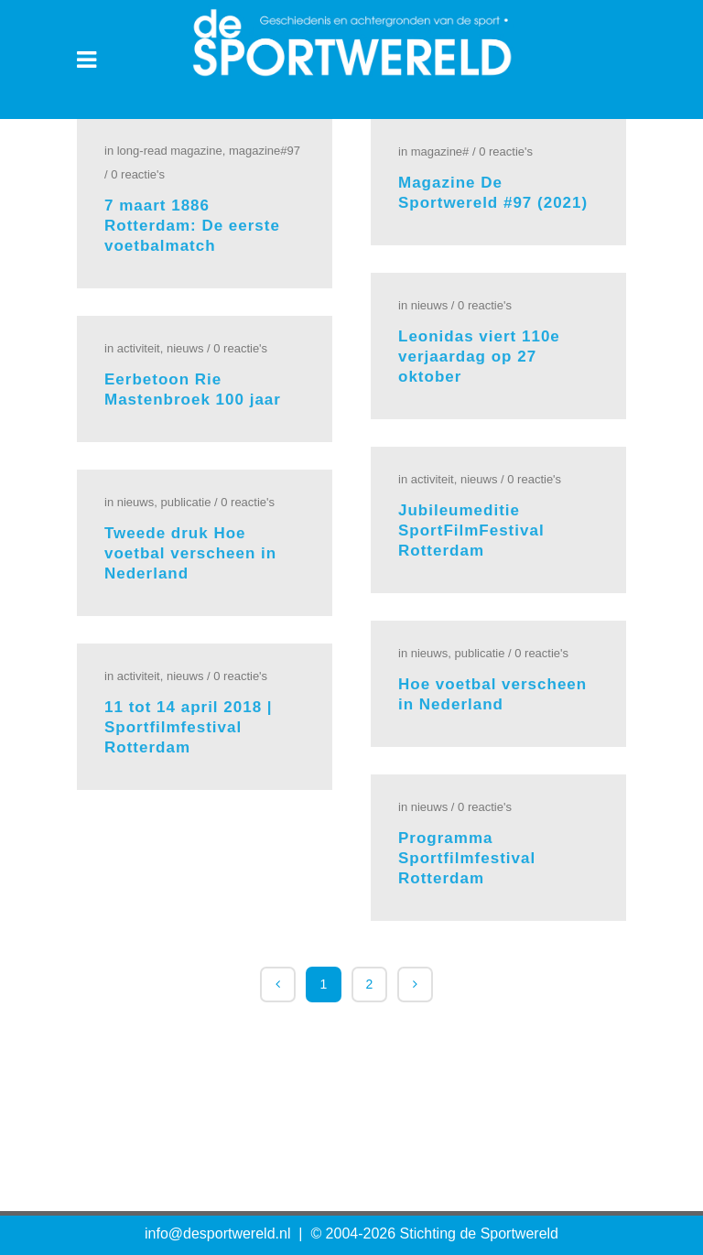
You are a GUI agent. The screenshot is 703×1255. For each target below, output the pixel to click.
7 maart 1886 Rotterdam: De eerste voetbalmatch (192, 225)
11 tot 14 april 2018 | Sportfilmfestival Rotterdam (188, 727)
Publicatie (185, 502)
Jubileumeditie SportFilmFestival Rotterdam (471, 530)
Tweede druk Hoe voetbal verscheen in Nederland (190, 553)
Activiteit (138, 348)
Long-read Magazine (169, 150)
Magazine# (440, 151)
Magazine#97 (264, 150)
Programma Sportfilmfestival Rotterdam (466, 858)
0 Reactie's (138, 174)
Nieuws (429, 305)
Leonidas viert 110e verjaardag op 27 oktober (479, 356)
